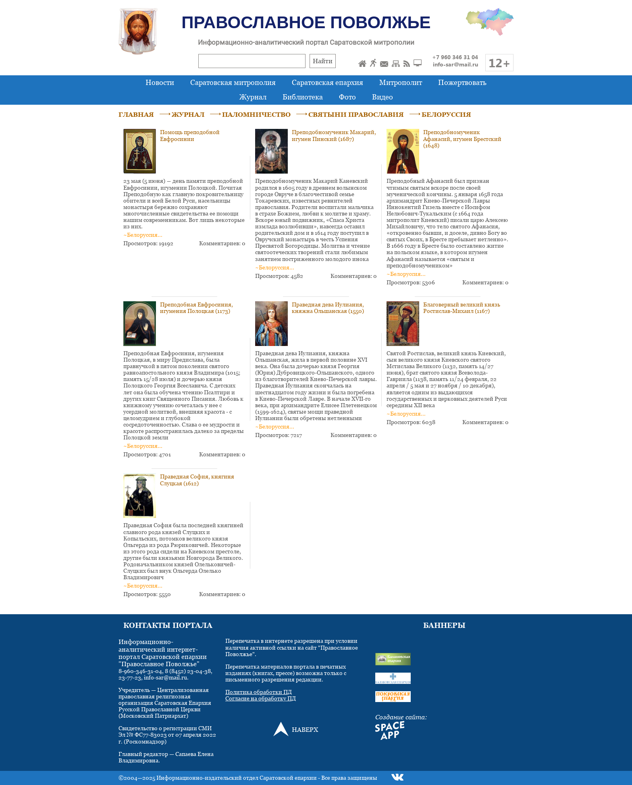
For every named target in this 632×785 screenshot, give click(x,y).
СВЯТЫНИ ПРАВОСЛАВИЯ (356, 114)
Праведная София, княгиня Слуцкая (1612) (197, 479)
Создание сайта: (401, 717)
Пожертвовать (462, 82)
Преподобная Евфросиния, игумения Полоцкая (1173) (196, 307)
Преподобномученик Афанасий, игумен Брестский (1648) (462, 138)
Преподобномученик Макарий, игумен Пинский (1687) (334, 135)
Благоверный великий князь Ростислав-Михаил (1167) (461, 307)
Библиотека (303, 97)
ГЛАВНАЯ (136, 114)
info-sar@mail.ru (455, 64)
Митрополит (400, 82)
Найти (323, 60)
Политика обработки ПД (258, 691)
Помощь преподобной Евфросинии (190, 135)
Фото (347, 97)
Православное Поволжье (305, 22)
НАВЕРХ (305, 729)
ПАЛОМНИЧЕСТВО (256, 114)
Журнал (252, 97)
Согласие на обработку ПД (260, 698)
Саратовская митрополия (233, 82)
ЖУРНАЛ (188, 114)
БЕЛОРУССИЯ (446, 114)
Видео (382, 97)
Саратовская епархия (327, 82)
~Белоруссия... (142, 234)
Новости (160, 82)
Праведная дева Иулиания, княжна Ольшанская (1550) (328, 307)
